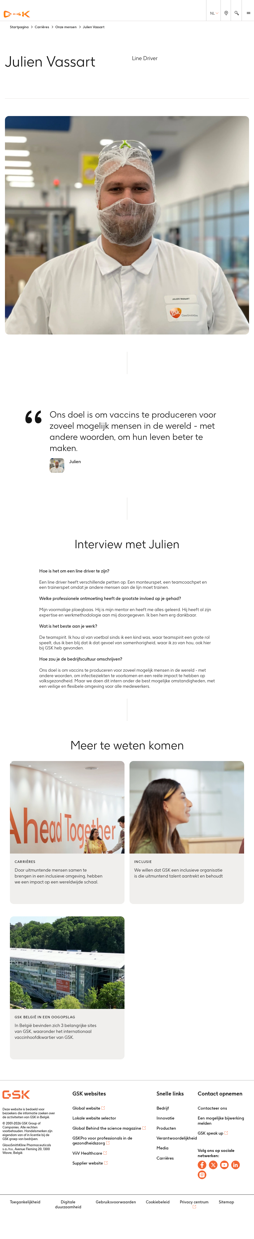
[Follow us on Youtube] (224, 1165)
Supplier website (87, 1163)
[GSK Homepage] (17, 14)
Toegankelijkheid (25, 1202)
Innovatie (165, 1118)
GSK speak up (210, 1133)
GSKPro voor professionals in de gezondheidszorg (102, 1140)
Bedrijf (163, 1108)
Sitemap (226, 1202)
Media (162, 1147)
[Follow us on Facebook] (202, 1165)
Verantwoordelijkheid (177, 1138)
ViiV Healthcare (87, 1153)
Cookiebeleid (158, 1202)
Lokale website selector (94, 1118)
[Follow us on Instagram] (202, 1174)
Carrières (165, 1158)
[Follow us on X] (213, 1165)
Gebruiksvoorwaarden (116, 1202)
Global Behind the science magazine (106, 1128)
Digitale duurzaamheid (68, 1204)
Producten (166, 1128)
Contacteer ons (212, 1108)
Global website (86, 1108)
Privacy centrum (194, 1202)
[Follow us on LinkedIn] (235, 1165)
